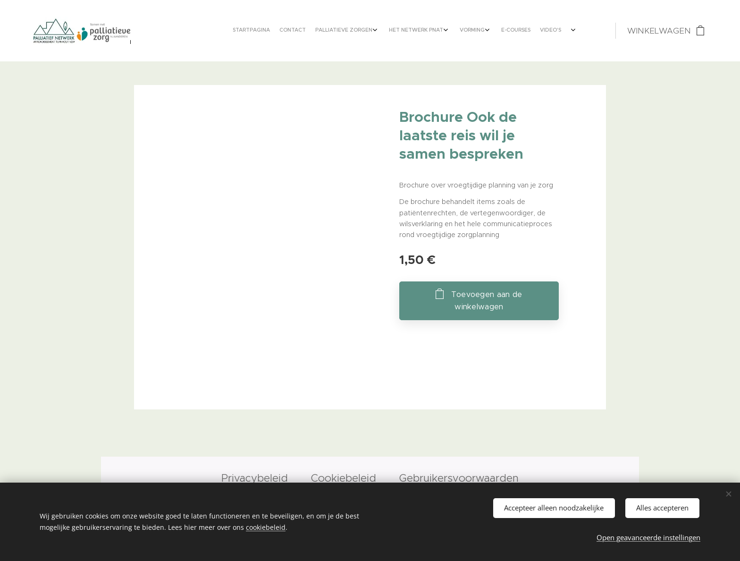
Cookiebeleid (343, 477)
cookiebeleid (266, 526)
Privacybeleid (256, 477)
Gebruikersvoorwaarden (459, 477)
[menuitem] (484, 30)
